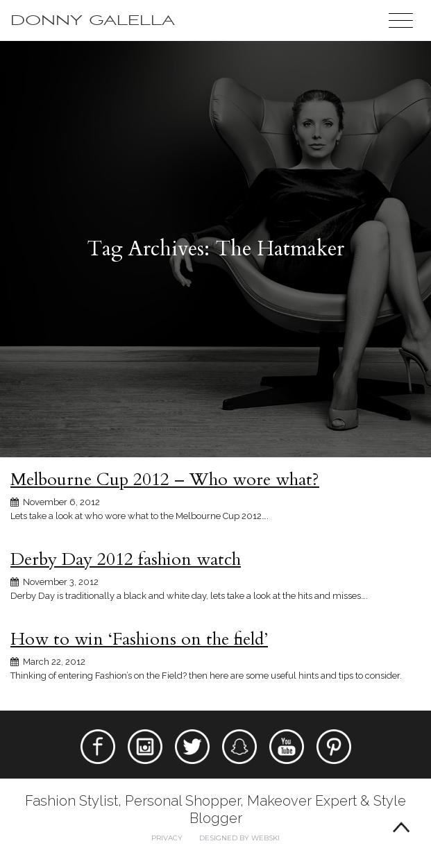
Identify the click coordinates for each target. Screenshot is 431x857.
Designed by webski (239, 837)
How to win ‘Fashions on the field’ (139, 639)
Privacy (167, 837)
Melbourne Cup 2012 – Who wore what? (164, 479)
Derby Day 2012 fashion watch (125, 559)
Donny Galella (92, 20)
